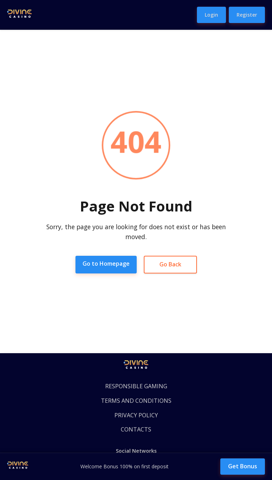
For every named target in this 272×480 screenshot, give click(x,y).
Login (211, 14)
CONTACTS (136, 429)
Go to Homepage (106, 263)
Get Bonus (242, 466)
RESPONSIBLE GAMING (136, 386)
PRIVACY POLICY (136, 415)
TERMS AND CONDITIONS (136, 401)
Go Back (170, 264)
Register (247, 14)
